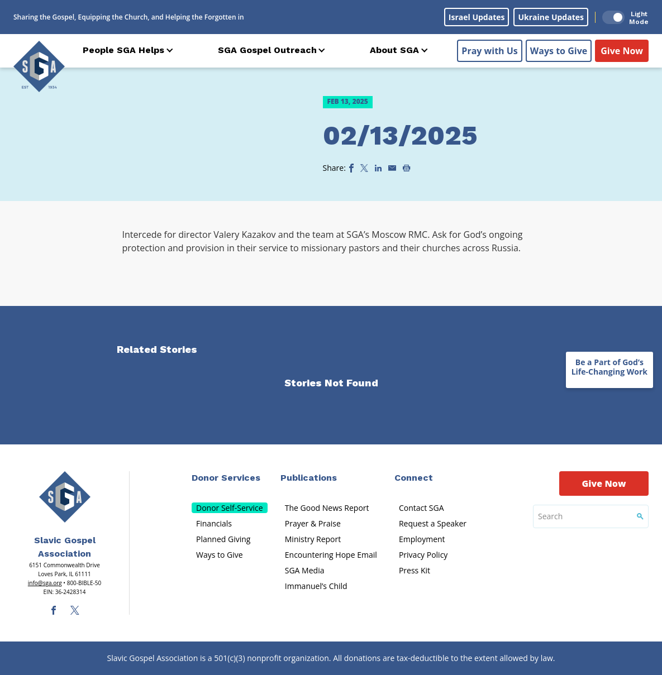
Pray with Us (489, 51)
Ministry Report (313, 539)
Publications (308, 477)
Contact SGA (421, 507)
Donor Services (226, 477)
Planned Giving (223, 539)
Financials (214, 523)
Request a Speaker (432, 523)
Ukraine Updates (551, 17)
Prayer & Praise (313, 523)
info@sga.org (45, 583)
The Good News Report (327, 507)
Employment (422, 539)
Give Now (622, 51)
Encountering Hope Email (331, 554)
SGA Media (305, 570)
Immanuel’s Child (316, 586)
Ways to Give (558, 51)
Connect (413, 477)
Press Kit (414, 570)
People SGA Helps (123, 50)
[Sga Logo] (39, 66)
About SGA (394, 50)
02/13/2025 (400, 135)
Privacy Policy (423, 554)
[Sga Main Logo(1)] (65, 497)
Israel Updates (477, 17)
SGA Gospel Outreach (267, 50)
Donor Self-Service (229, 507)
